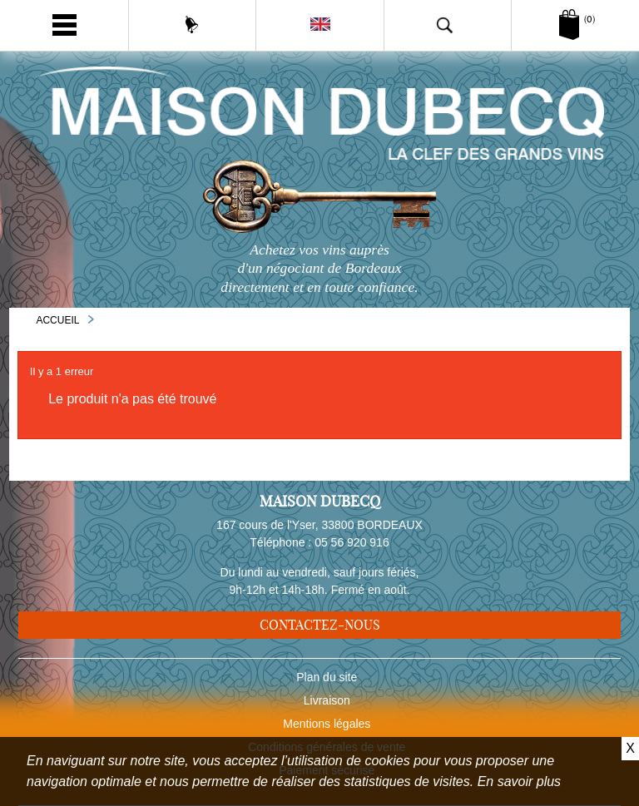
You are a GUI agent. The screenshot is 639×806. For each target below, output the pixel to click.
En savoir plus (520, 781)
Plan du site (326, 677)
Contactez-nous (320, 624)
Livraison (327, 700)
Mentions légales (326, 723)
